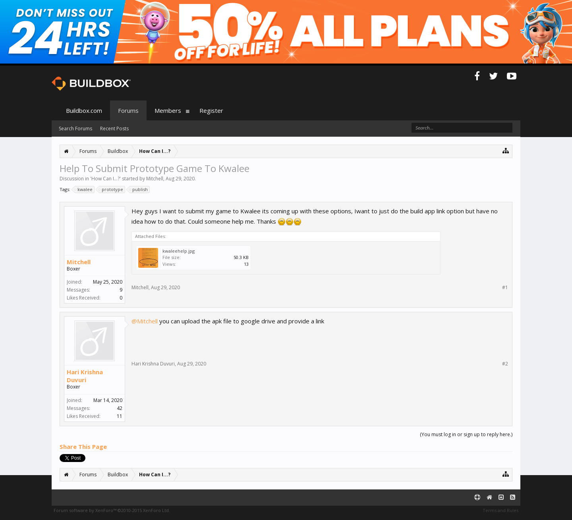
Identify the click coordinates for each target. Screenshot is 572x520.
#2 (505, 364)
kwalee (84, 189)
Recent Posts (114, 128)
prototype (111, 189)
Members (168, 110)
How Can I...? (105, 178)
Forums (128, 110)
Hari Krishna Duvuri (85, 376)
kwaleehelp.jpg (178, 251)
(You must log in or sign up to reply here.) (466, 434)
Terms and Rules (500, 510)
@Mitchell (144, 321)
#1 (505, 287)
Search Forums (75, 128)
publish (139, 189)
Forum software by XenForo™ (112, 510)
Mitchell (154, 178)
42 (119, 408)
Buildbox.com (84, 110)
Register (211, 110)
